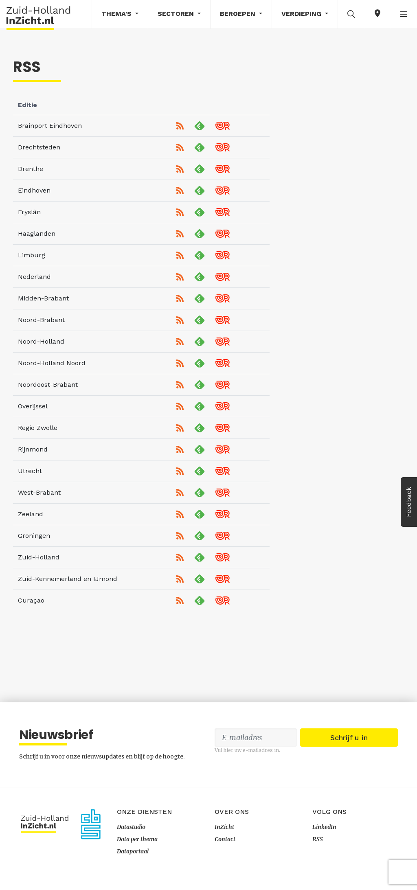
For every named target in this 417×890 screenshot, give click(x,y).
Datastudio (131, 827)
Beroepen (238, 14)
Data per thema (137, 839)
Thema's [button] (117, 14)
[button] (351, 14)
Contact (225, 839)
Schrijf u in (349, 737)
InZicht (224, 827)
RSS (317, 839)
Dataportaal (133, 851)
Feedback (409, 502)
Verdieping (302, 14)
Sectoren (177, 14)
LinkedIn (324, 827)
